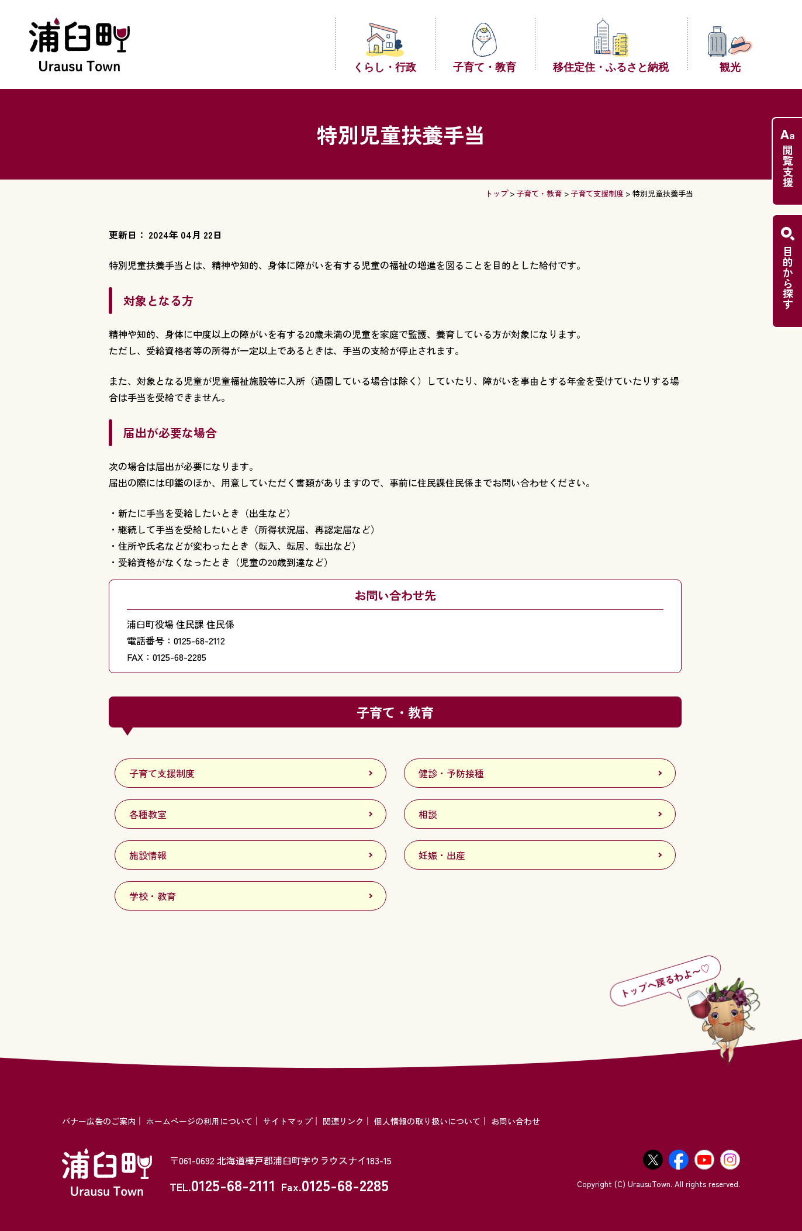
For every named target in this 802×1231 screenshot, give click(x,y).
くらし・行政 (384, 47)
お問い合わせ (515, 1121)
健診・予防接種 (451, 773)
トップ (496, 193)
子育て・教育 (484, 47)
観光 (730, 48)
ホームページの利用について (199, 1121)
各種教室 (148, 814)
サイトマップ (287, 1121)
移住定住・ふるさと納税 (611, 44)
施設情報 (148, 855)
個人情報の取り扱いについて (427, 1121)
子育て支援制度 (597, 193)
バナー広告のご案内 (99, 1121)
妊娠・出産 (442, 855)
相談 (428, 814)
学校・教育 (152, 896)
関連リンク (343, 1121)
